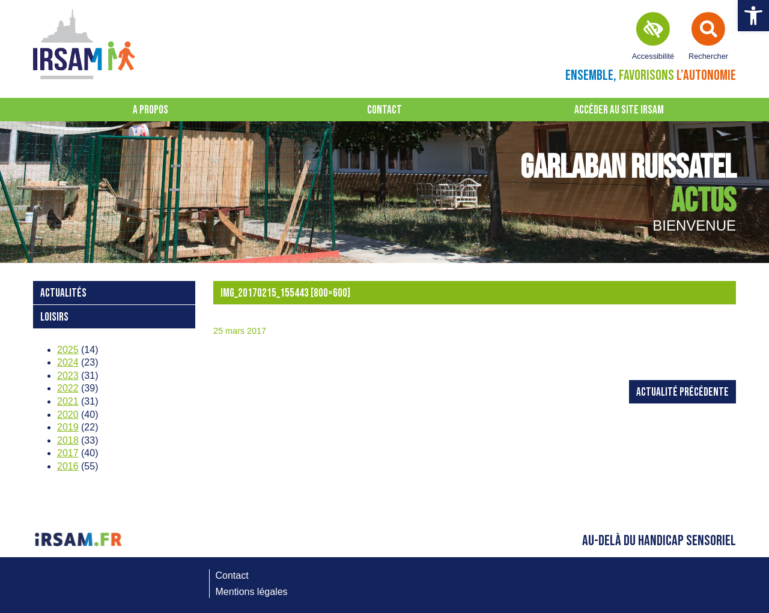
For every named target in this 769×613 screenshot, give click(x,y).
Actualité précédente (682, 392)
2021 (68, 401)
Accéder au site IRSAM (619, 110)
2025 (68, 350)
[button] (753, 15)
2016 (68, 466)
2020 (68, 414)
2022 (68, 388)
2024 (68, 362)
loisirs (54, 317)
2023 (68, 375)
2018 (68, 440)
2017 (68, 453)
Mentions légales (252, 592)
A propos (150, 110)
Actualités (63, 293)
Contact (384, 110)
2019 (68, 427)
